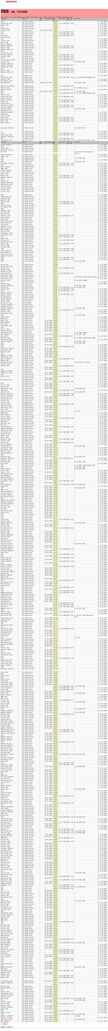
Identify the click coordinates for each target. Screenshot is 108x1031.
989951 (95, 277)
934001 (93, 140)
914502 (76, 153)
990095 (85, 88)
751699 (87, 362)
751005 (42, 91)
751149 (42, 30)
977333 (78, 411)
